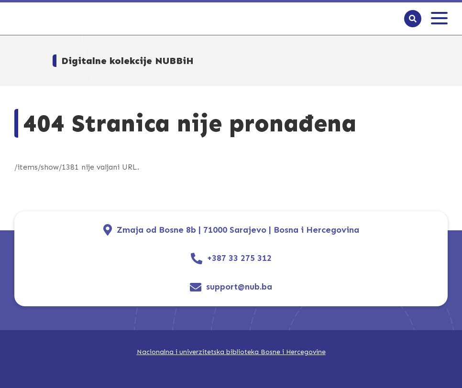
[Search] (412, 18)
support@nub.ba (239, 287)
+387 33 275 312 (239, 258)
